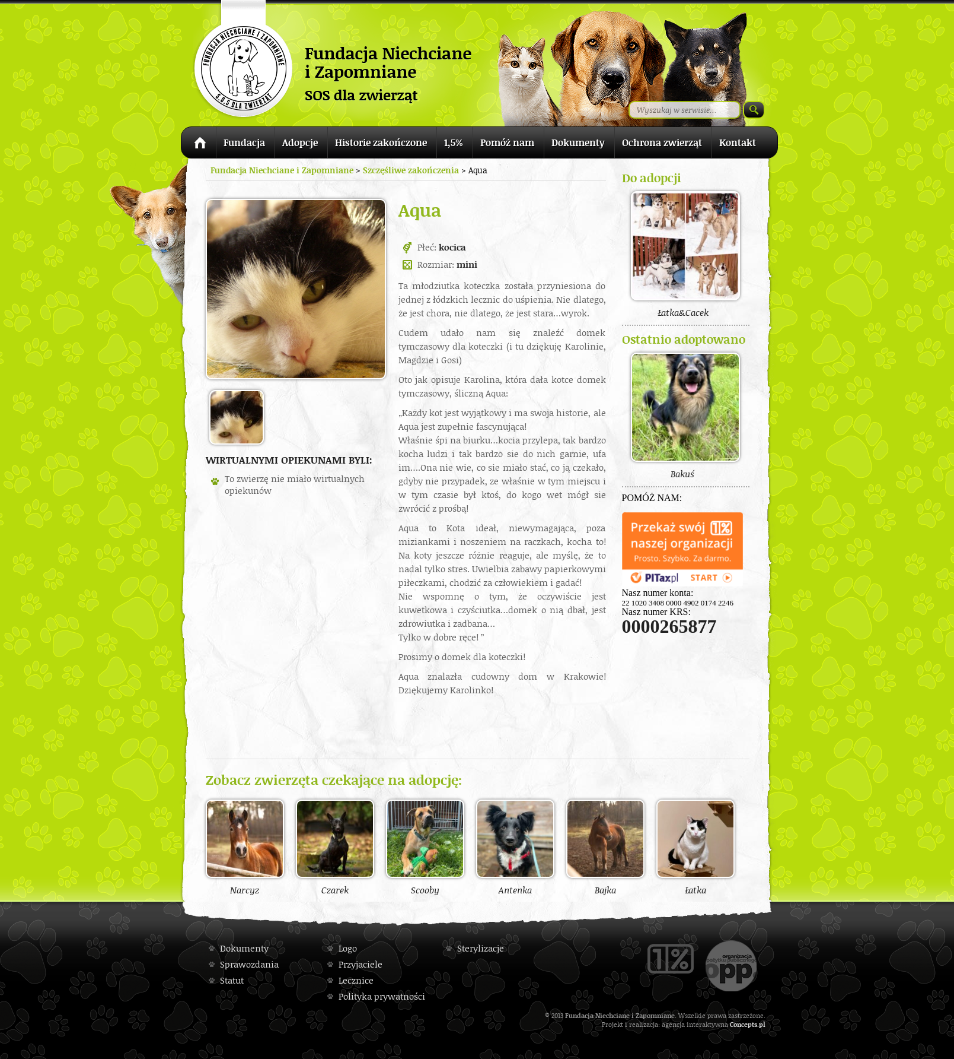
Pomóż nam (507, 142)
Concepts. (744, 1024)
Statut (232, 980)
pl (762, 1024)
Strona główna (198, 144)
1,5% (453, 142)
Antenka (515, 847)
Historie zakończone (381, 142)
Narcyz (245, 847)
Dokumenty (578, 142)
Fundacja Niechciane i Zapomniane (281, 170)
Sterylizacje (480, 948)
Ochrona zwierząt (662, 142)
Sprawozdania (249, 964)
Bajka (605, 847)
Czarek (335, 847)
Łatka (695, 847)
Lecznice (356, 980)
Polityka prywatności (382, 996)
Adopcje (300, 142)
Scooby (425, 847)
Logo (348, 948)
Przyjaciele (360, 964)
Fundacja (244, 142)
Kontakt (737, 142)
